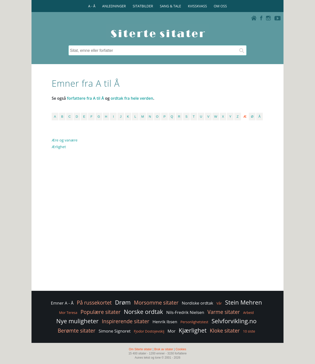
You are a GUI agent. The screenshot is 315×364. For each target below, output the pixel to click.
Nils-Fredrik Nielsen (185, 312)
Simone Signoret (115, 331)
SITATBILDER (143, 6)
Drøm (123, 302)
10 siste (249, 331)
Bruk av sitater (163, 349)
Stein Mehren (243, 302)
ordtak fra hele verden (131, 98)
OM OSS (220, 6)
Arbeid (248, 312)
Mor (171, 331)
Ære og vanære (65, 140)
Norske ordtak (143, 312)
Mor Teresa (68, 312)
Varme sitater (223, 311)
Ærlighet (59, 146)
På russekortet (94, 302)
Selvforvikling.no (233, 321)
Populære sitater (100, 311)
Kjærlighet (192, 330)
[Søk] (241, 50)
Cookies (180, 349)
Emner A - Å (62, 303)
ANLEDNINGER (114, 6)
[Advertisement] (241, 211)
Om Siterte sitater (140, 349)
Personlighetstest (194, 322)
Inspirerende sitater (125, 321)
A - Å (91, 6)
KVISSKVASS (197, 6)
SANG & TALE (170, 6)
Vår (219, 303)
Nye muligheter (77, 321)
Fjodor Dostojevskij (149, 331)
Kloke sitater (225, 330)
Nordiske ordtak (197, 303)
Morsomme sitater (156, 302)
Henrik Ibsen (165, 321)
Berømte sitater (76, 330)
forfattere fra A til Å (85, 98)
